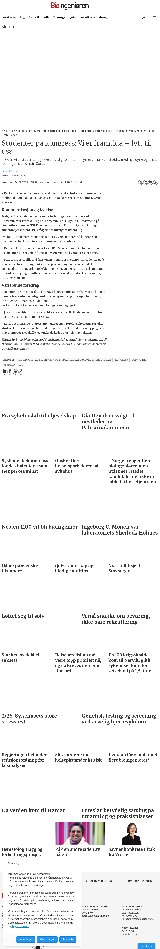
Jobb (73, 17)
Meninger (60, 17)
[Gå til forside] (81, 6)
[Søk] (143, 17)
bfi (21, 365)
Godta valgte (47, 939)
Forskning (9, 17)
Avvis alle (68, 939)
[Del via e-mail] (150, 182)
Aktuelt (34, 17)
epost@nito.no (130, 934)
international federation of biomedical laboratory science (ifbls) (64, 360)
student (9, 365)
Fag (22, 17)
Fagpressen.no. (20, 926)
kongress (121, 360)
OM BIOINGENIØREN (140, 881)
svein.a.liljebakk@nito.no (95, 915)
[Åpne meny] (154, 17)
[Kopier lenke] (155, 182)
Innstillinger (146, 946)
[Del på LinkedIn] (145, 182)
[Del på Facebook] (140, 182)
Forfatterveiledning (94, 17)
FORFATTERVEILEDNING (99, 881)
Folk (46, 17)
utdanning (139, 360)
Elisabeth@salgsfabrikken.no (138, 918)
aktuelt (9, 360)
